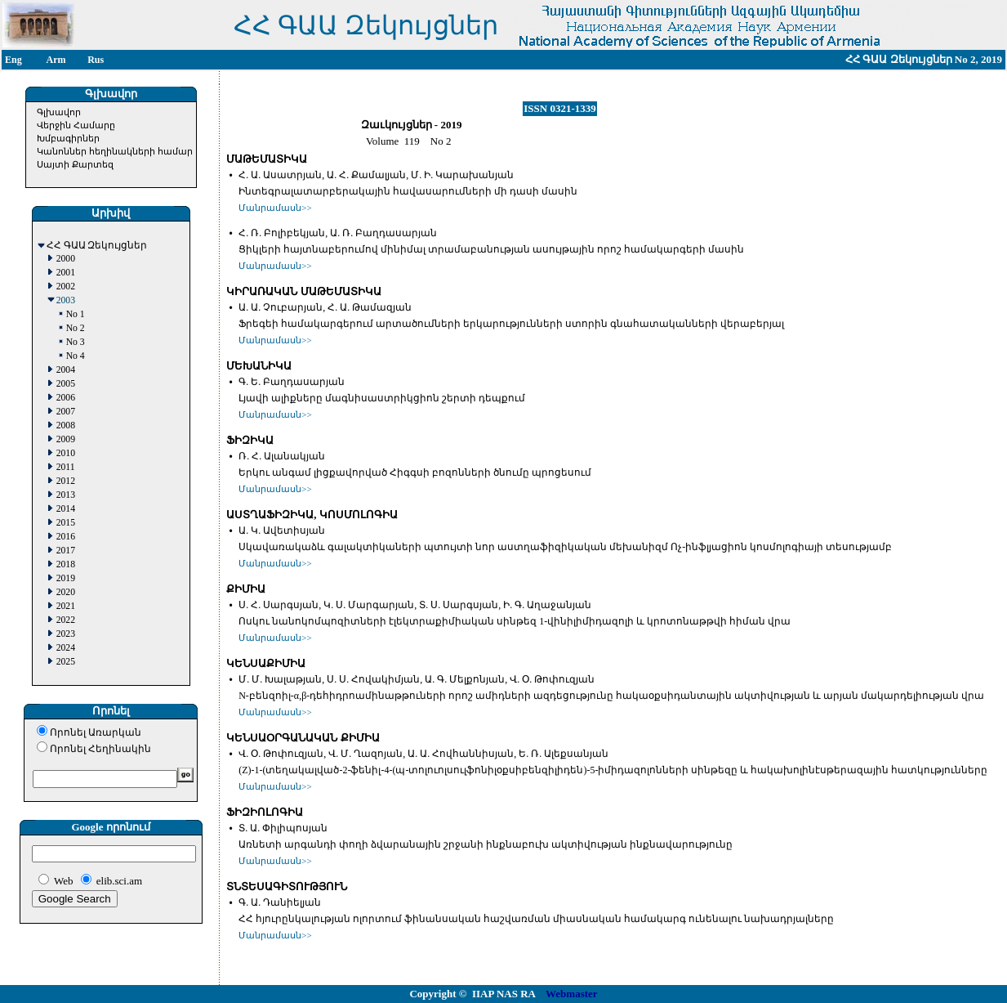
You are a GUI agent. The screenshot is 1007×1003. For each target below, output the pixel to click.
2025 (65, 661)
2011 (65, 467)
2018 (65, 564)
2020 (65, 592)
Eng (13, 59)
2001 (65, 272)
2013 (65, 495)
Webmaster (572, 993)
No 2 (75, 328)
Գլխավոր (59, 112)
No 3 (75, 342)
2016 (65, 536)
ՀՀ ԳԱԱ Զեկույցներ (97, 245)
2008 (65, 425)
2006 (65, 397)
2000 (65, 258)
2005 (65, 383)
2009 (65, 439)
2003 (65, 300)
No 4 (75, 356)
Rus (95, 59)
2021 (65, 606)
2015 (65, 522)
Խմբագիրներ (68, 138)
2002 (65, 286)
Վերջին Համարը (76, 125)
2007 (65, 411)
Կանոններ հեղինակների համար (115, 151)
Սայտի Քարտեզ (75, 164)
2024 (65, 648)
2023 (65, 634)
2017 (65, 550)
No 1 (75, 314)
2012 (65, 481)
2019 (65, 578)
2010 (65, 453)
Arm (56, 59)
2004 (65, 370)
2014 (65, 509)
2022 (65, 620)
